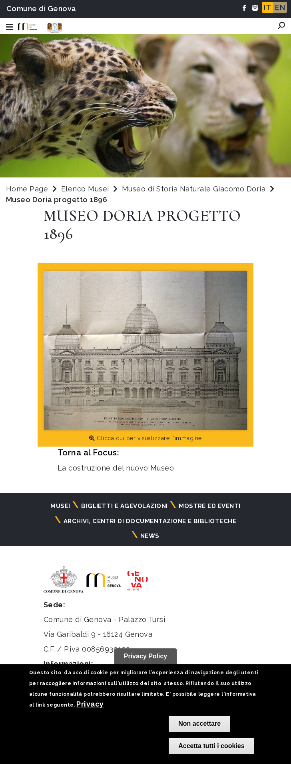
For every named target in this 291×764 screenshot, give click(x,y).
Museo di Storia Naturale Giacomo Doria (195, 189)
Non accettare (199, 723)
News (149, 536)
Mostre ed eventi (210, 506)
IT (267, 7)
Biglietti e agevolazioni (124, 506)
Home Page (27, 189)
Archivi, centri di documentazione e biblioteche (150, 521)
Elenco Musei (85, 189)
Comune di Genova (41, 8)
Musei (60, 506)
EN (280, 7)
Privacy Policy (145, 656)
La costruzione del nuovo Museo (116, 468)
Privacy (90, 704)
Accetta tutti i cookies (211, 745)
